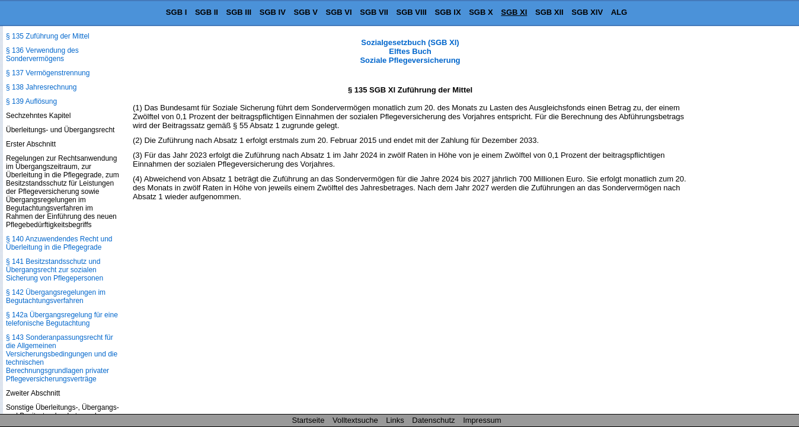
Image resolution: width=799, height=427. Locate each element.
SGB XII (549, 12)
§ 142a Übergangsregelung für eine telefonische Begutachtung (62, 319)
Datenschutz (433, 420)
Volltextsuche (355, 420)
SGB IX (448, 12)
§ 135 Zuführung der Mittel (48, 36)
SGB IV (273, 12)
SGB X (481, 12)
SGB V (305, 12)
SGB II (206, 12)
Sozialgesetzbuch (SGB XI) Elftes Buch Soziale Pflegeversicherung (410, 51)
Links (395, 420)
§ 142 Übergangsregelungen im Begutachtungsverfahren (56, 296)
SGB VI (339, 12)
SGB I (176, 12)
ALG (619, 12)
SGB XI (514, 12)
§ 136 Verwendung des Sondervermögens (42, 54)
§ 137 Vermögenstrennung (48, 73)
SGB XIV (587, 12)
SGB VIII (412, 12)
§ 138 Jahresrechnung (41, 87)
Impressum (482, 420)
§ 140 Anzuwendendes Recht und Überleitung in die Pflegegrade (59, 243)
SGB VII (374, 12)
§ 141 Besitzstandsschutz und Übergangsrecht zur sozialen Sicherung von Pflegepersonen (54, 269)
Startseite (308, 420)
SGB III (239, 12)
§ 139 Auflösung (31, 101)
